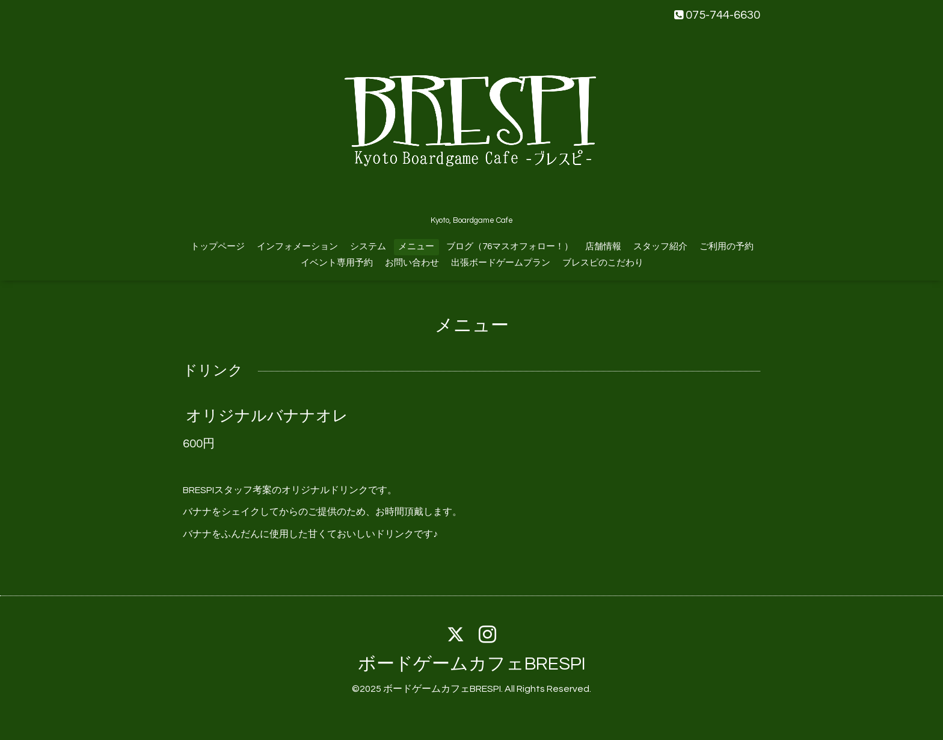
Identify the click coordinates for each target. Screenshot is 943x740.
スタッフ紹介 (660, 246)
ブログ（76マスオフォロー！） (509, 246)
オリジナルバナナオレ (267, 416)
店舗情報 (603, 246)
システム (368, 246)
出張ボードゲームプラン (500, 262)
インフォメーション (297, 246)
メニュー (416, 246)
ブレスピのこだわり (603, 262)
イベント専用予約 (337, 262)
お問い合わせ (412, 262)
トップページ (218, 246)
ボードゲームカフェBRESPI (472, 663)
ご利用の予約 (726, 246)
